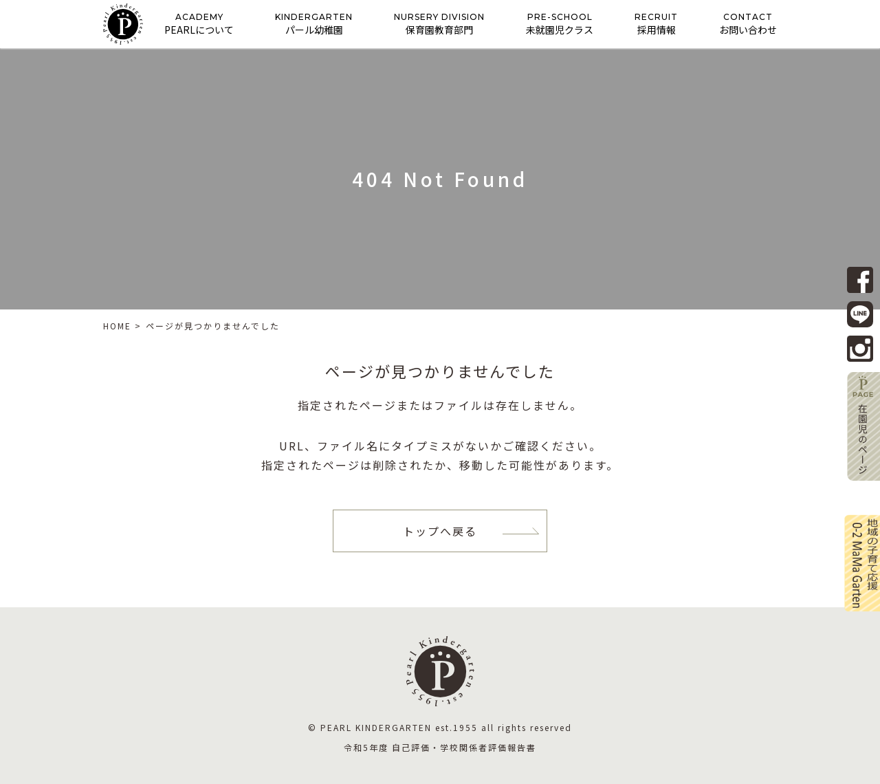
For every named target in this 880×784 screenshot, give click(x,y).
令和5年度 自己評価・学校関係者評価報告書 (440, 747)
